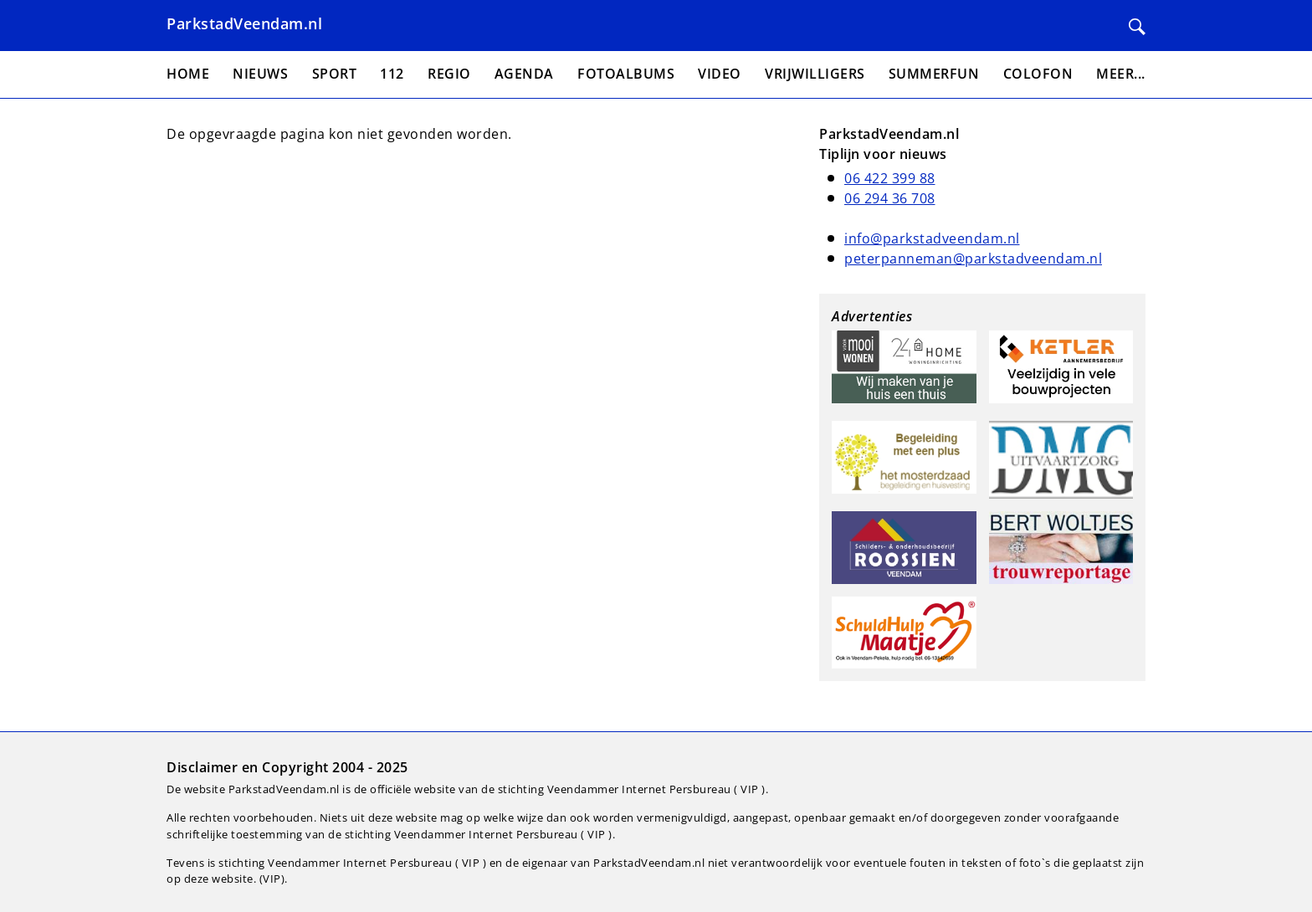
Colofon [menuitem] (1038, 73)
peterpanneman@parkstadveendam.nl (973, 258)
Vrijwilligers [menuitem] (815, 73)
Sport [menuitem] (334, 73)
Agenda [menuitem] (524, 73)
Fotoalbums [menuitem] (625, 73)
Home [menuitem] (188, 73)
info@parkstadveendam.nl (932, 238)
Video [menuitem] (719, 73)
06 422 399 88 (889, 178)
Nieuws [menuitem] (260, 73)
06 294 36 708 (889, 198)
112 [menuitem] (392, 73)
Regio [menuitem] (449, 73)
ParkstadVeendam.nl (244, 23)
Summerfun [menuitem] (934, 73)
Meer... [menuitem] (1120, 73)
